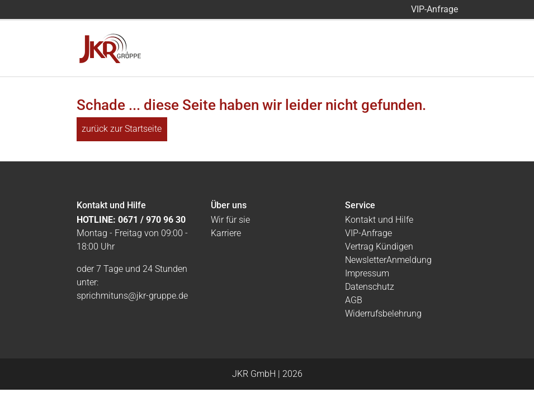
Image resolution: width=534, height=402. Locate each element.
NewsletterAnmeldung (388, 260)
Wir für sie (230, 219)
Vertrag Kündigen (379, 246)
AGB (353, 300)
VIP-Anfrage (434, 9)
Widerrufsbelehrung (383, 313)
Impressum (367, 273)
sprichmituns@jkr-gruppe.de (132, 295)
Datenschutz (369, 286)
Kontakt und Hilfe (379, 219)
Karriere (226, 233)
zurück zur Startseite (122, 128)
